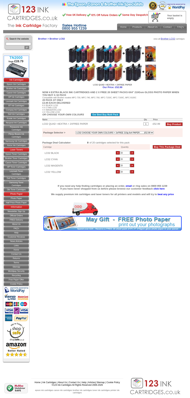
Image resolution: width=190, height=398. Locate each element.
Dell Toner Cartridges (16, 178)
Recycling (16, 275)
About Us (16, 224)
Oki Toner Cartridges (16, 189)
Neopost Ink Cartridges (16, 123)
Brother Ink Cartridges (16, 88)
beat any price (166, 194)
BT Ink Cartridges (16, 105)
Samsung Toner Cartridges (16, 183)
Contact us (16, 254)
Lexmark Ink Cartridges (16, 101)
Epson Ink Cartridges (16, 84)
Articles (91, 382)
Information (16, 207)
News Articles (16, 241)
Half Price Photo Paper (16, 202)
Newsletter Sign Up (16, 211)
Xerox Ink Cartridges (16, 145)
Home (16, 250)
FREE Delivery (16, 220)
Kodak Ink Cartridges (16, 118)
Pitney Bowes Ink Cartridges (16, 135)
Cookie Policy (16, 284)
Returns (16, 258)
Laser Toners (16, 149)
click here (159, 188)
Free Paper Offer (16, 280)
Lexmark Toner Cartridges (16, 172)
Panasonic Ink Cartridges (16, 128)
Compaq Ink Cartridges (16, 110)
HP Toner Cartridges (16, 167)
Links (16, 245)
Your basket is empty (174, 17)
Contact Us (74, 382)
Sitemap (16, 267)
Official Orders (16, 215)
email (129, 186)
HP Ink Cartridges (16, 97)
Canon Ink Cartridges (16, 93)
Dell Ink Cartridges (16, 114)
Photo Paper (16, 194)
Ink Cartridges (16, 80)
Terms (16, 262)
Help (16, 233)
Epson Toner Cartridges (16, 154)
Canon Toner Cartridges (16, 162)
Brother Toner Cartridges (16, 158)
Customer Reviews (16, 237)
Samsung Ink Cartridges (16, 141)
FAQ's (16, 228)
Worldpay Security (16, 271)
